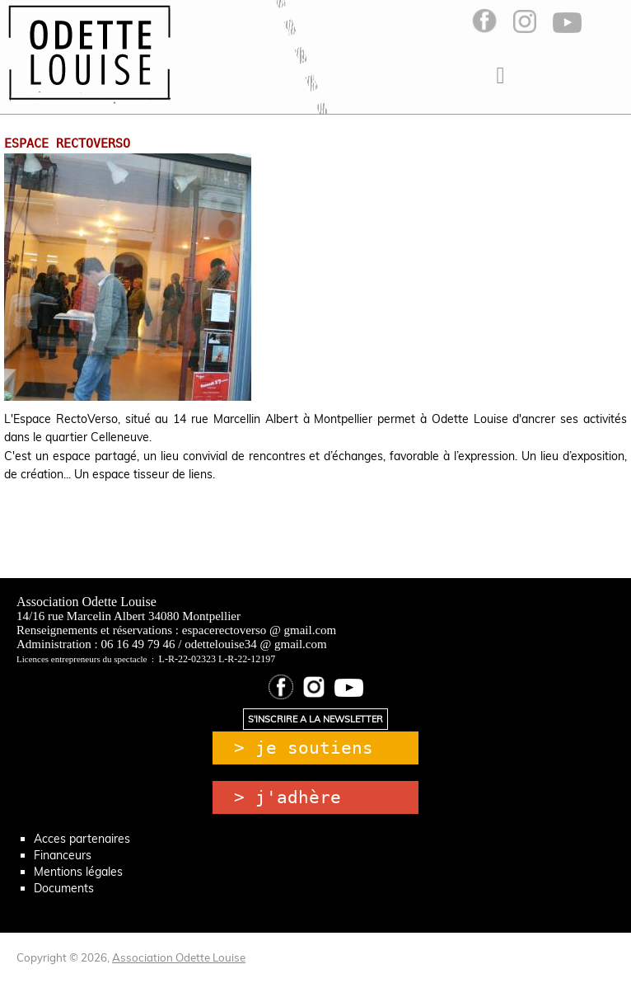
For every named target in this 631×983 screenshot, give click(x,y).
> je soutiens (303, 748)
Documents (64, 888)
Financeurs (62, 855)
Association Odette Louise (178, 957)
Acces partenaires (82, 838)
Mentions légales (78, 871)
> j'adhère (287, 797)
